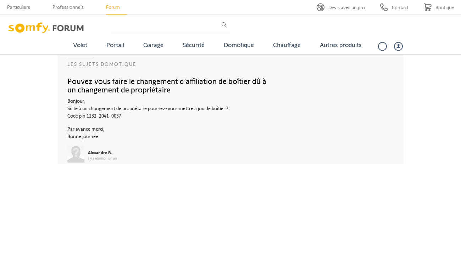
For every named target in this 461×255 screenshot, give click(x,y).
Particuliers (18, 7)
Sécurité (194, 45)
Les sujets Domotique (102, 64)
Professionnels (68, 7)
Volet (80, 45)
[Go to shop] (439, 7)
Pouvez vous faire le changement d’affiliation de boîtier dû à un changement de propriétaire (166, 85)
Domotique (239, 45)
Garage (153, 45)
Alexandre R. (100, 152)
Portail (115, 45)
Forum (113, 7)
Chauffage (287, 45)
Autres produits (341, 45)
